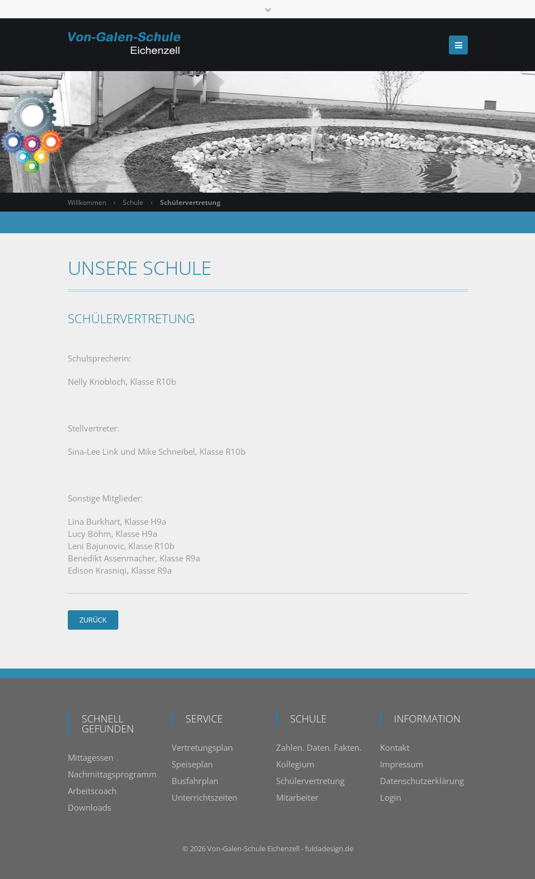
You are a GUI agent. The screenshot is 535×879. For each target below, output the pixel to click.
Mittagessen (90, 757)
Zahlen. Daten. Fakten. (319, 747)
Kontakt (394, 747)
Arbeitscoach (92, 790)
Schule (133, 202)
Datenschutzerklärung (422, 780)
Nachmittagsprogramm (112, 774)
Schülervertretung (310, 780)
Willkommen (87, 202)
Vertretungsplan (202, 747)
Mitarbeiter (297, 797)
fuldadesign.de (329, 848)
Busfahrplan (195, 780)
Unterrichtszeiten (204, 797)
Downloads (89, 807)
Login (390, 797)
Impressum (401, 764)
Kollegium (295, 764)
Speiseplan (192, 764)
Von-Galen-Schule (236, 848)
